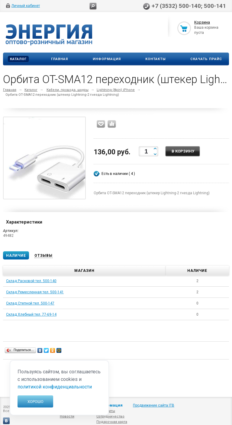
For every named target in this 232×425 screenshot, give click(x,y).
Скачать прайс (206, 59)
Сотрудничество (110, 416)
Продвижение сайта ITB (153, 405)
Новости (67, 416)
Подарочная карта (111, 422)
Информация (107, 59)
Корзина (202, 22)
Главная (59, 59)
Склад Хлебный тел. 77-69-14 (31, 314)
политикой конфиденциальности (55, 387)
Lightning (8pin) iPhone (116, 90)
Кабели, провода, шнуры (68, 90)
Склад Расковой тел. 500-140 (31, 281)
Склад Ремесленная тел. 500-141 (35, 292)
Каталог (18, 59)
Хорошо (35, 401)
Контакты (155, 59)
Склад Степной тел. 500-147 (30, 303)
